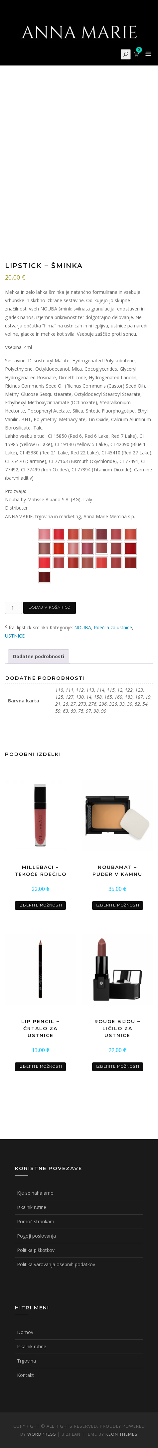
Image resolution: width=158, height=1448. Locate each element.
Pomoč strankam (35, 1221)
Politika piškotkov (36, 1250)
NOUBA (82, 627)
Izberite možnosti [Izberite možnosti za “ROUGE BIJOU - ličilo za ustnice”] (117, 1066)
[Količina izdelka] (13, 608)
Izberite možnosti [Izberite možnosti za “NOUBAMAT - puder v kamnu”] (117, 905)
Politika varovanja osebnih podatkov (56, 1264)
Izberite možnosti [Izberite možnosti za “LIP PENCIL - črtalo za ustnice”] (40, 1066)
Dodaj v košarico (50, 607)
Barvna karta (21, 529)
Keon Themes (121, 1434)
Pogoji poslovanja (36, 1236)
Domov (25, 1332)
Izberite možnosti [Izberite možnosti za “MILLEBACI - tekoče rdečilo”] (40, 905)
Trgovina (26, 1361)
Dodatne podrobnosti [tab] (38, 656)
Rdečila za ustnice (113, 627)
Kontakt (25, 1375)
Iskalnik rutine (31, 1207)
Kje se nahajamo (35, 1193)
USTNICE (15, 636)
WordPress (41, 1434)
